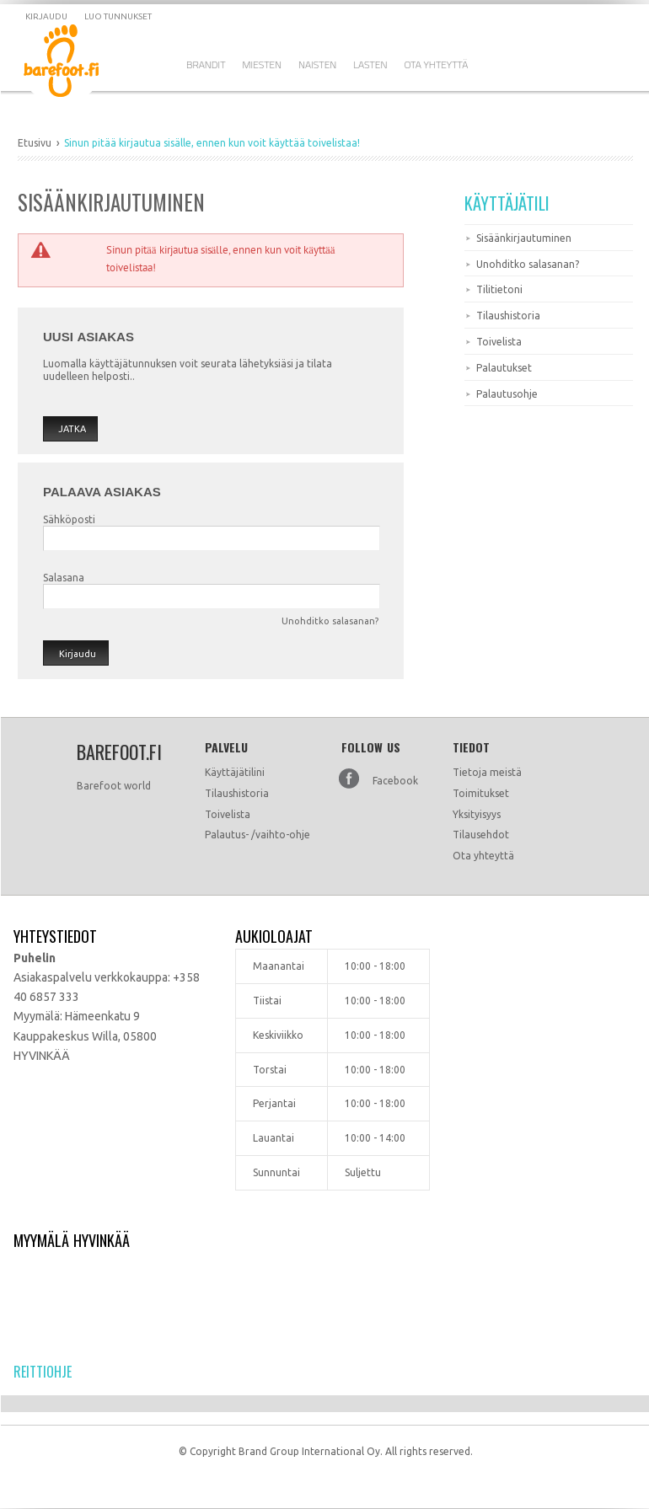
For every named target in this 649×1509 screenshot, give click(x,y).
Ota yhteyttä (483, 855)
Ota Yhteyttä (436, 64)
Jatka (72, 429)
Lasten (370, 64)
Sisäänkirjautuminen (523, 238)
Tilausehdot (481, 834)
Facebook (395, 780)
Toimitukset (481, 793)
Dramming (74, 63)
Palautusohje (507, 393)
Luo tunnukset (118, 16)
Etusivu (34, 142)
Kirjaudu (46, 16)
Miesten (262, 64)
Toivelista (499, 341)
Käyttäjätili (507, 203)
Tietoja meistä (487, 772)
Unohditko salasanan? (330, 621)
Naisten (317, 64)
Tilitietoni (499, 289)
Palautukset (504, 367)
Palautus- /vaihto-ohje (257, 834)
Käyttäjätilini (235, 772)
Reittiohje (42, 1372)
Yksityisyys (477, 814)
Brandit (206, 64)
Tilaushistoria (508, 315)
